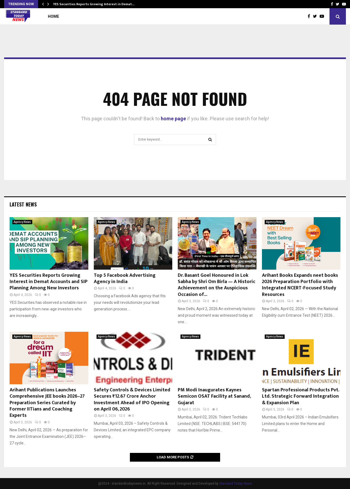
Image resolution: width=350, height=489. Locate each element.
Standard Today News (235, 483)
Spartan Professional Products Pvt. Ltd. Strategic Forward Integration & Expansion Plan (300, 396)
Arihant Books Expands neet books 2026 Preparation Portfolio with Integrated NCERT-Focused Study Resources (300, 285)
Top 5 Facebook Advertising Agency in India (125, 278)
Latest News (23, 204)
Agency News (22, 221)
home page (173, 118)
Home (53, 16)
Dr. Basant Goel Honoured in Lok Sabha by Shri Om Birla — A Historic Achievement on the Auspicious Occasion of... (216, 285)
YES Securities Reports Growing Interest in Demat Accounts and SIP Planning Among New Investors (49, 281)
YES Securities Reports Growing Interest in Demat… (94, 4)
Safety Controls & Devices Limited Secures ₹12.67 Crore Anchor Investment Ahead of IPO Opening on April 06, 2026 (132, 399)
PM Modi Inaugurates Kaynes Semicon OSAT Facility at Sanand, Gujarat (214, 396)
